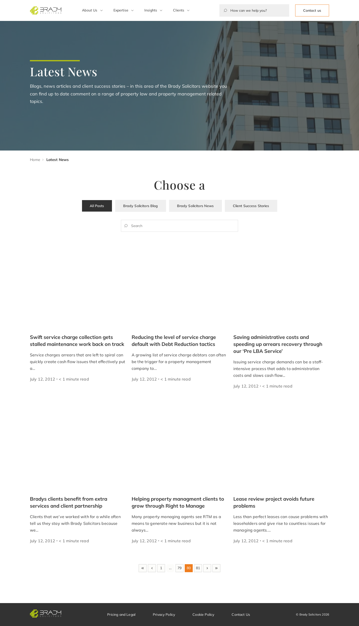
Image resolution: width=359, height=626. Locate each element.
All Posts (97, 206)
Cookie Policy (203, 614)
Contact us (312, 10)
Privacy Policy (164, 614)
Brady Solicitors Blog (140, 206)
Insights (150, 10)
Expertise (120, 10)
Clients (178, 10)
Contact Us (241, 614)
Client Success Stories (251, 206)
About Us (89, 10)
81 (198, 568)
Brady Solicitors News (195, 206)
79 (179, 568)
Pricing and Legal (121, 614)
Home (35, 159)
